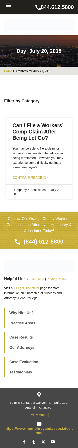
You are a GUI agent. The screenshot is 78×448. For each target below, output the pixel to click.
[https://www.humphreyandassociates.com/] (39, 423)
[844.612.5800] (38, 7)
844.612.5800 (57, 7)
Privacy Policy (56, 278)
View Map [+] (40, 414)
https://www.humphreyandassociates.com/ (38, 430)
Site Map (38, 278)
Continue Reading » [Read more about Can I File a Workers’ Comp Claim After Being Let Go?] (30, 177)
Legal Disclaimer (27, 288)
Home (8, 71)
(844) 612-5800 (43, 241)
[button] (8, 5)
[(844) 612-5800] (17, 242)
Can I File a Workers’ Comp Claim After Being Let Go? (37, 131)
